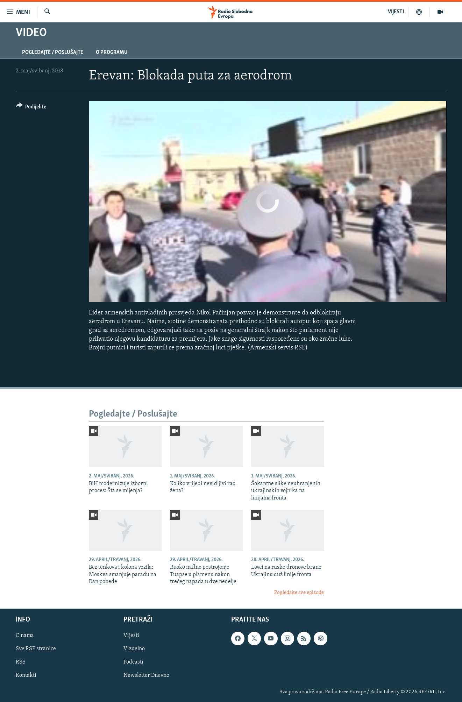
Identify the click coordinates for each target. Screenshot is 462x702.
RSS (21, 662)
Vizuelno (134, 649)
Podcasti (133, 662)
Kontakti (26, 675)
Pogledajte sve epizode (299, 592)
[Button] (31, 108)
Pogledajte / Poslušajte (52, 52)
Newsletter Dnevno (146, 675)
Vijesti (131, 635)
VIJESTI (396, 12)
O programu (112, 52)
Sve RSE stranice (36, 649)
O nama (25, 635)
